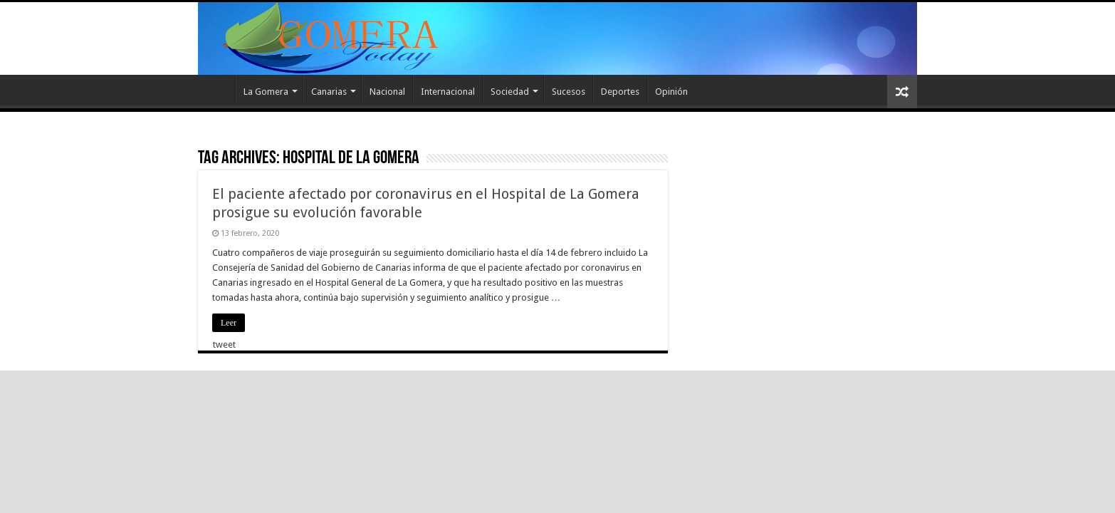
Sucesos (568, 91)
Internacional (448, 91)
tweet (224, 344)
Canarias (329, 91)
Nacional (387, 91)
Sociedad (510, 91)
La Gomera (266, 91)
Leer (228, 323)
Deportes (620, 91)
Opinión (671, 91)
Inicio (216, 90)
